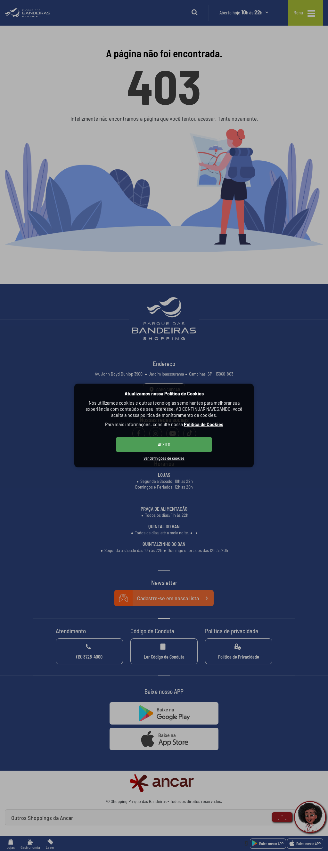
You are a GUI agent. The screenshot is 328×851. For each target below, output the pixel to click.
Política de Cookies (203, 424)
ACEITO (164, 444)
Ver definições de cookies (164, 458)
